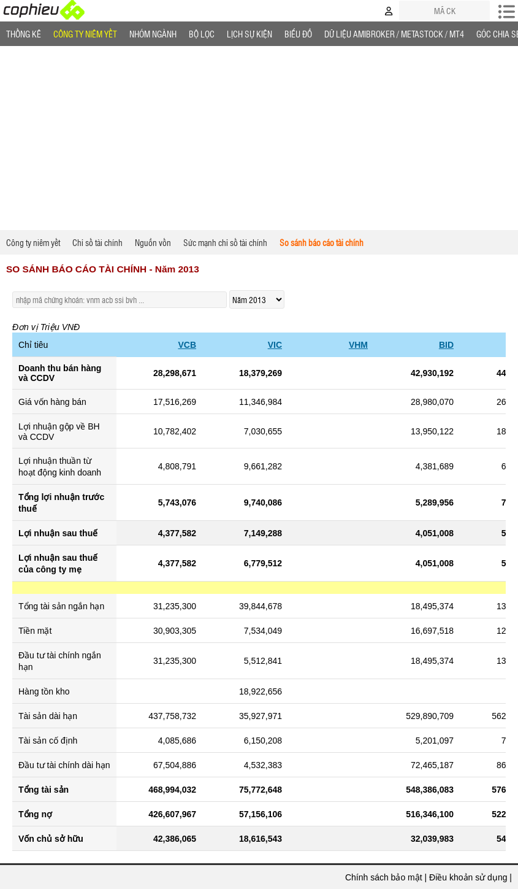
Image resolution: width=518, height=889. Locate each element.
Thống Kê (23, 33)
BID (446, 345)
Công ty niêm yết (85, 33)
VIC (275, 345)
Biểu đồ (298, 33)
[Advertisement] (259, 138)
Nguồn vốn (153, 242)
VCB (187, 345)
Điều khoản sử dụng (468, 877)
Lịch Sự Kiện (249, 33)
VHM (358, 345)
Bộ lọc (202, 33)
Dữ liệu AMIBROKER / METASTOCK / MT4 (394, 33)
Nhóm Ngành (153, 33)
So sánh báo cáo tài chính (322, 242)
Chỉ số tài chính (97, 242)
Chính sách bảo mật (383, 877)
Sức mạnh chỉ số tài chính (225, 242)
